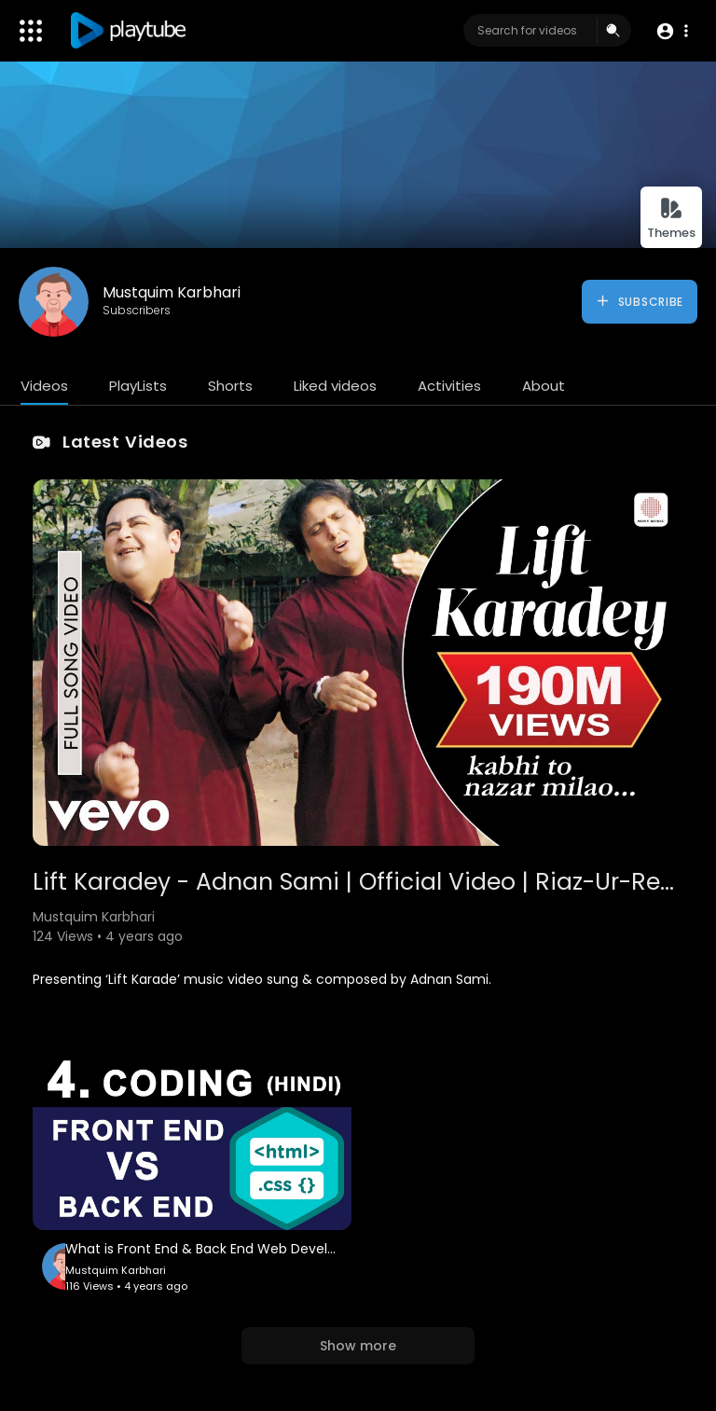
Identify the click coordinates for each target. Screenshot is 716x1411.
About (543, 385)
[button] (671, 31)
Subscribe (639, 301)
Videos (44, 385)
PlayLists (138, 385)
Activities (449, 385)
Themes (671, 219)
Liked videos (335, 385)
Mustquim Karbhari (172, 292)
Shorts (230, 385)
